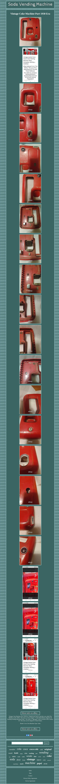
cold (41, 749)
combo (23, 756)
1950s (25, 753)
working (31, 753)
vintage (31, 759)
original (47, 749)
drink (45, 764)
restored (49, 760)
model (10, 753)
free (35, 756)
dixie (19, 760)
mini (44, 756)
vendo (29, 756)
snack (21, 764)
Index (30, 770)
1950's (14, 756)
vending (43, 752)
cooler (39, 756)
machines (15, 764)
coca (25, 749)
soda (12, 759)
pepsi (39, 763)
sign (9, 756)
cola (19, 748)
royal (51, 753)
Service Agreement (30, 781)
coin (44, 760)
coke (49, 756)
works (18, 756)
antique (21, 753)
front (23, 760)
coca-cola (33, 749)
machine (30, 763)
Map (30, 773)
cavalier (12, 749)
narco (39, 760)
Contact (30, 775)
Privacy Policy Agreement (30, 778)
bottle (16, 753)
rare (36, 753)
